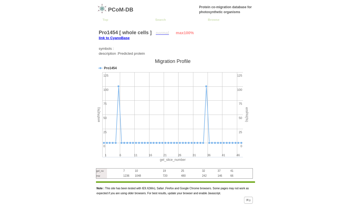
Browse (213, 19)
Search (160, 19)
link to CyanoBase (114, 38)
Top (105, 19)
